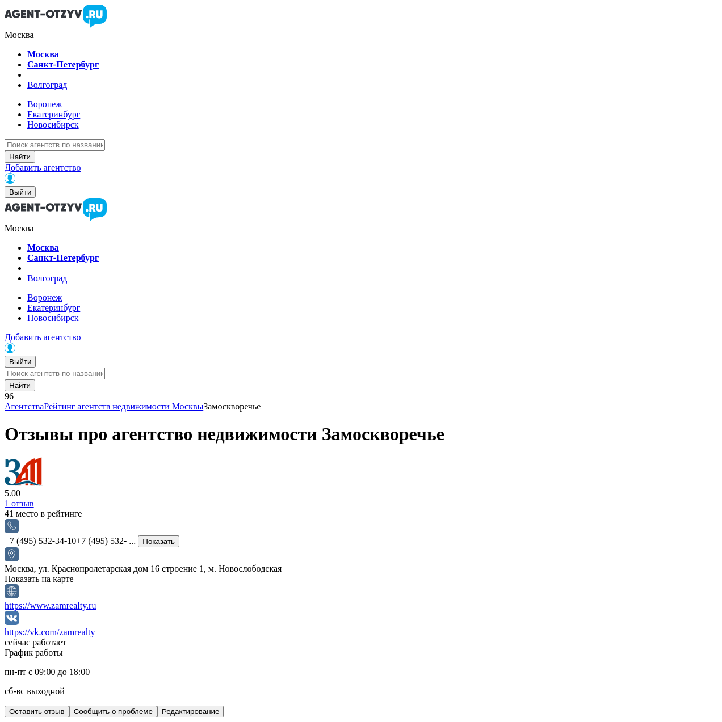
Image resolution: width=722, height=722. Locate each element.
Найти (20, 157)
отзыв (19, 503)
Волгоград (47, 85)
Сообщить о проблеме (113, 711)
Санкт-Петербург (63, 64)
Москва (43, 54)
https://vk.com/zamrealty (50, 632)
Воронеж (44, 104)
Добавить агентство (43, 167)
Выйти (20, 192)
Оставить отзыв (37, 711)
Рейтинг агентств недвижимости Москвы (123, 406)
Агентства (24, 406)
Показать (158, 541)
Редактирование (191, 711)
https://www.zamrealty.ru (50, 605)
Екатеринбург (53, 114)
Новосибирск (53, 124)
